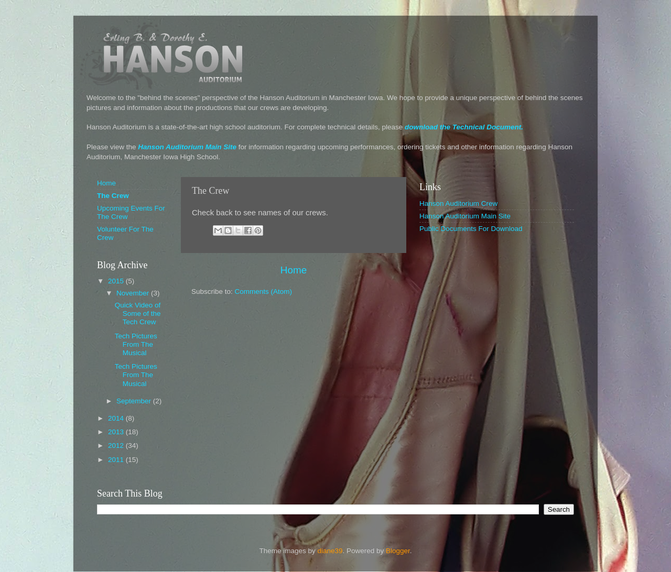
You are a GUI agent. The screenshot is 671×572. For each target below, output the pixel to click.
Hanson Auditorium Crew (458, 203)
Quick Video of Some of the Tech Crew (138, 313)
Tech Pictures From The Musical (136, 344)
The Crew (113, 196)
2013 (117, 432)
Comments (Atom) (264, 291)
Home (293, 270)
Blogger (398, 551)
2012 (117, 445)
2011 (117, 460)
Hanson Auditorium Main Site (187, 147)
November (133, 293)
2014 (117, 418)
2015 (117, 281)
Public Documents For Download (471, 229)
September (134, 401)
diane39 (329, 551)
